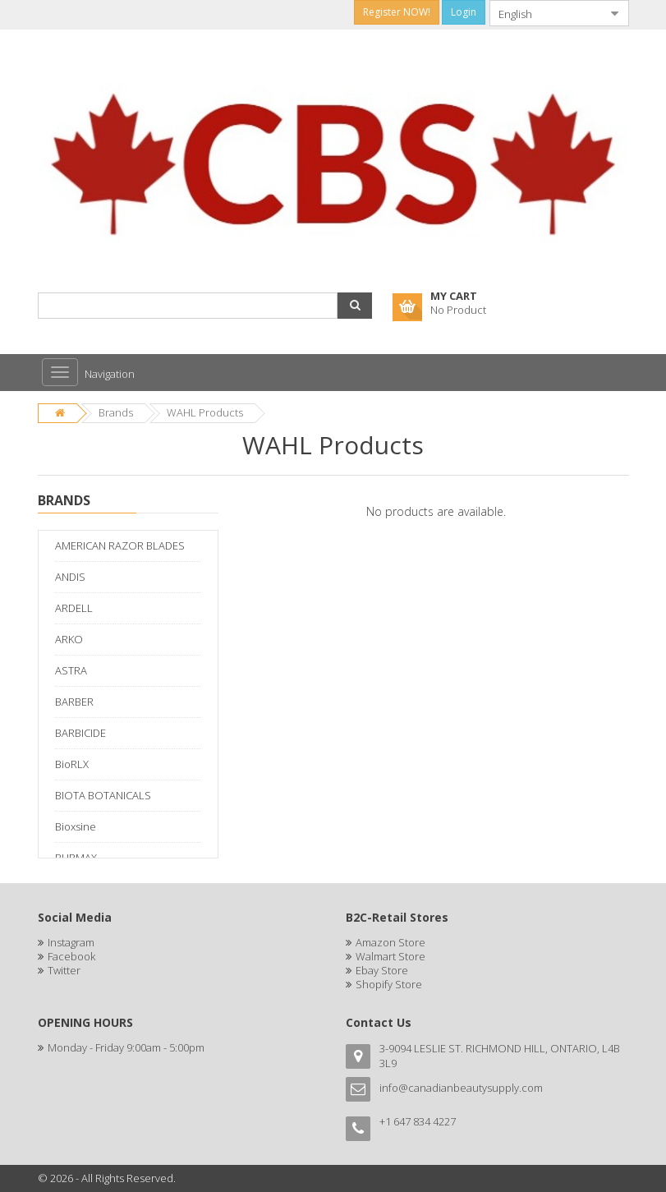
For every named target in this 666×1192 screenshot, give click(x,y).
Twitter (64, 970)
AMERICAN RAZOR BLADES (120, 545)
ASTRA (71, 670)
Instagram (71, 942)
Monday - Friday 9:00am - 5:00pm (126, 1047)
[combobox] (546, 13)
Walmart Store (390, 956)
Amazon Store (390, 942)
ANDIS (70, 576)
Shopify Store (389, 984)
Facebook (71, 956)
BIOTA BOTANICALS (103, 795)
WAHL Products (205, 412)
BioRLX (72, 764)
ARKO (69, 639)
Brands (116, 412)
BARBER (74, 701)
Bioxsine (75, 826)
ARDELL (74, 608)
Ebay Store (382, 970)
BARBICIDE (80, 732)
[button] (355, 305)
